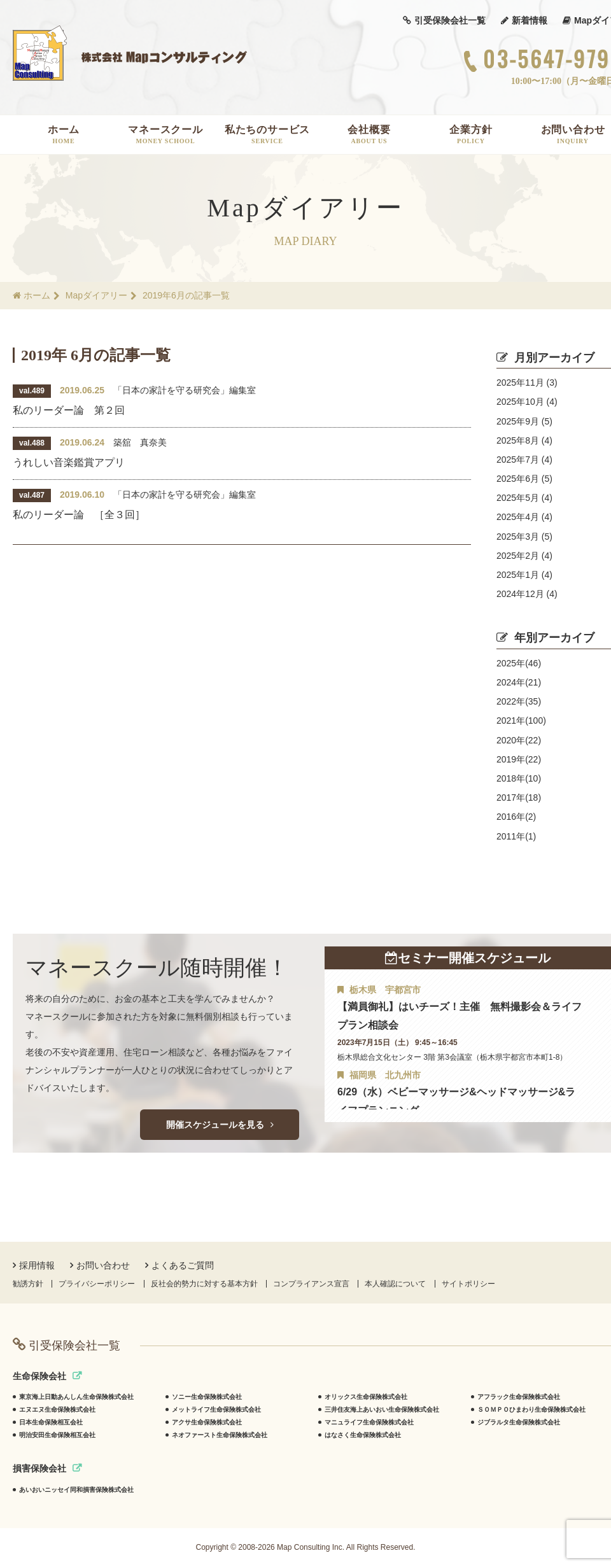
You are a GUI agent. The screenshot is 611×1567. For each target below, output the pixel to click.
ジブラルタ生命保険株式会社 (518, 1422)
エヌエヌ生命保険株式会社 (57, 1409)
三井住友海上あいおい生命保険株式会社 (382, 1409)
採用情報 (34, 1265)
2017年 (518, 797)
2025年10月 (527, 402)
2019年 (518, 759)
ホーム (64, 134)
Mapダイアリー (96, 295)
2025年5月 (524, 498)
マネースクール (165, 134)
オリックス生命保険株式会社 (366, 1396)
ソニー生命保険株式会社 (207, 1396)
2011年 (516, 836)
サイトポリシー (468, 1283)
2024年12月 (527, 594)
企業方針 (471, 134)
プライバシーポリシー (97, 1283)
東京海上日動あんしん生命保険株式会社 (76, 1396)
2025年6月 (524, 479)
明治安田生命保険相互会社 (57, 1434)
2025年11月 (527, 382)
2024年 (518, 682)
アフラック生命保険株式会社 (518, 1396)
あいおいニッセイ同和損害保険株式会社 (76, 1489)
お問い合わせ (100, 1265)
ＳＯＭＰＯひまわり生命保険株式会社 (531, 1409)
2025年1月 (524, 575)
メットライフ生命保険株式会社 (216, 1409)
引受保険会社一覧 (444, 20)
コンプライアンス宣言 (311, 1283)
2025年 (518, 663)
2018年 (518, 778)
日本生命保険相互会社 (51, 1422)
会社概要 (369, 134)
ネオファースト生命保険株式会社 (219, 1434)
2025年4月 (524, 517)
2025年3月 (524, 536)
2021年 (521, 720)
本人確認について (395, 1283)
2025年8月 (524, 440)
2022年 (518, 701)
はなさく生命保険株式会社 (363, 1434)
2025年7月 (524, 459)
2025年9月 (524, 421)
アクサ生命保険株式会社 (207, 1422)
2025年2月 (524, 556)
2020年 (518, 740)
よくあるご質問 (179, 1265)
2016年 (516, 817)
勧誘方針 (28, 1283)
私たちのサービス (267, 134)
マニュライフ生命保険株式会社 (369, 1422)
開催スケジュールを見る (220, 1125)
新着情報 (524, 20)
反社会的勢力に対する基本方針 (204, 1283)
